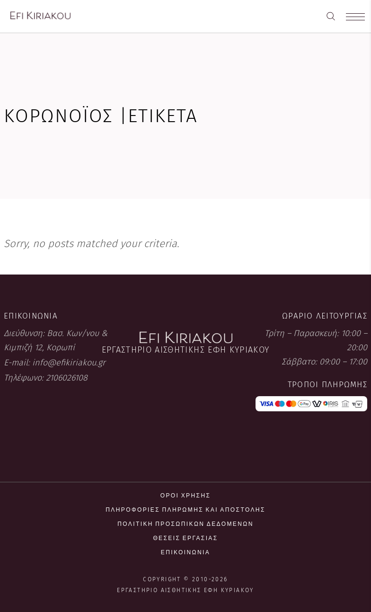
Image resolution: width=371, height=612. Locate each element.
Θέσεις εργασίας (185, 537)
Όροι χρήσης (185, 495)
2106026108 (67, 378)
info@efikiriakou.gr (69, 362)
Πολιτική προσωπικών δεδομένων (185, 523)
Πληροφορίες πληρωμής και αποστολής (185, 509)
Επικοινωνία (185, 552)
